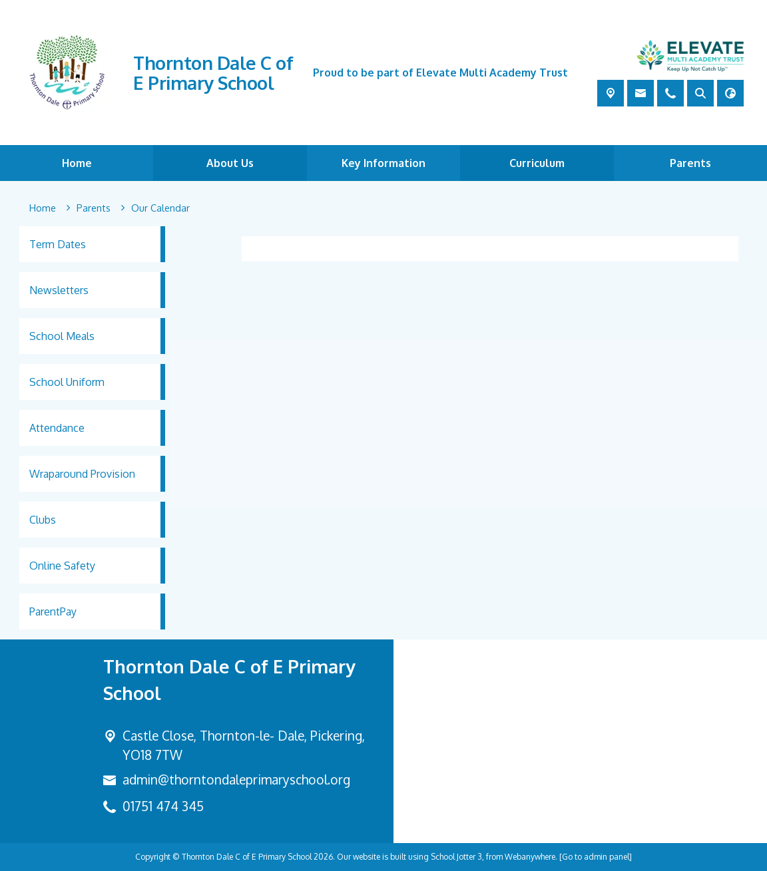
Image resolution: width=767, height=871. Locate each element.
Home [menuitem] (77, 163)
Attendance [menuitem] (57, 428)
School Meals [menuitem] (62, 336)
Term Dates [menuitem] (57, 244)
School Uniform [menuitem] (67, 382)
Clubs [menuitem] (42, 519)
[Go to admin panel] (595, 857)
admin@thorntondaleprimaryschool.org (236, 779)
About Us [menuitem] (230, 163)
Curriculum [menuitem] (537, 163)
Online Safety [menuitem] (62, 565)
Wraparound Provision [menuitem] (82, 473)
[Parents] (94, 208)
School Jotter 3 (456, 857)
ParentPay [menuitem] (53, 611)
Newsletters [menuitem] (59, 290)
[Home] (42, 208)
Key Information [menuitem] (383, 163)
